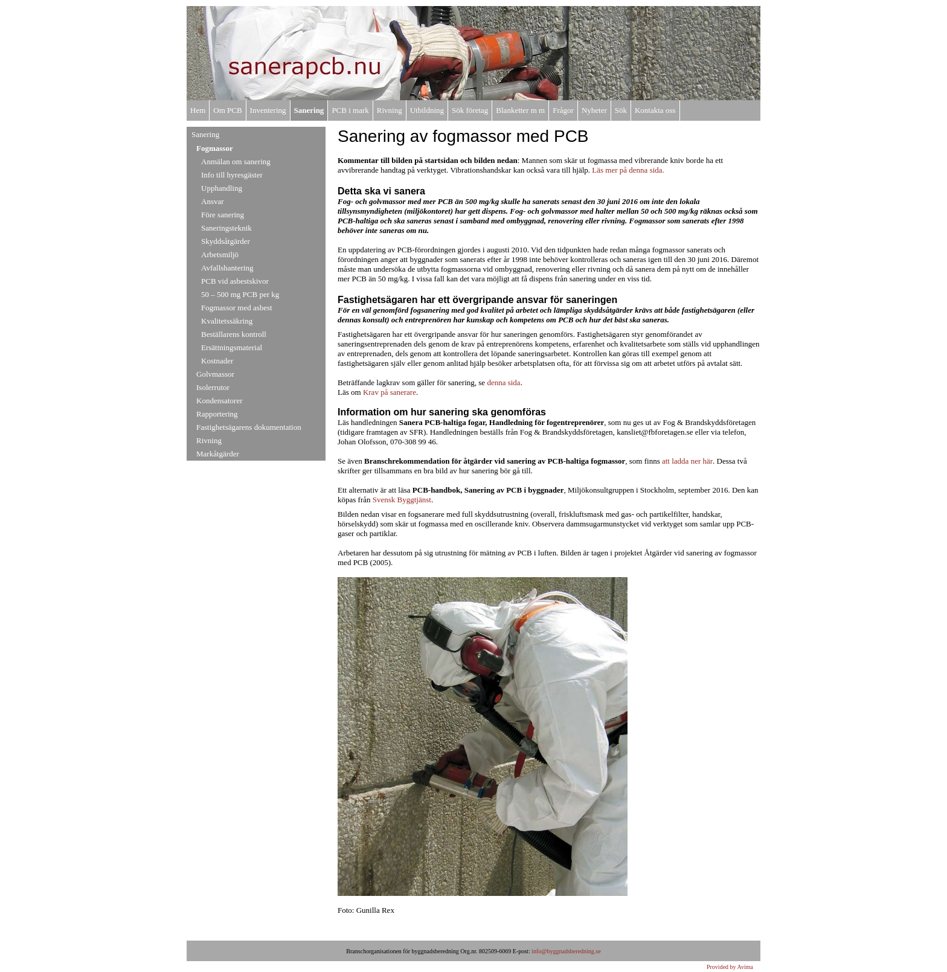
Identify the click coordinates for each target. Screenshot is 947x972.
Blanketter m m (520, 110)
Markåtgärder (217, 453)
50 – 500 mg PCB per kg (240, 294)
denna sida (503, 382)
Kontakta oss (655, 110)
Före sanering (222, 214)
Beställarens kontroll (233, 334)
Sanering (309, 110)
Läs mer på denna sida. (628, 169)
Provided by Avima (730, 967)
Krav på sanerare (389, 392)
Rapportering (217, 413)
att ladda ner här (687, 460)
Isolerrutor (213, 387)
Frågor (563, 110)
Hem (197, 110)
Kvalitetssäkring (226, 320)
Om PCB (227, 110)
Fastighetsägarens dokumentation (248, 427)
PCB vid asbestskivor (235, 281)
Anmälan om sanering (236, 161)
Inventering (268, 110)
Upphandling (221, 188)
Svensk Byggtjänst (402, 499)
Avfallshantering (227, 267)
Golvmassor (215, 374)
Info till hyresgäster (232, 174)
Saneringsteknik (226, 227)
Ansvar (212, 201)
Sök (621, 110)
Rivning (389, 110)
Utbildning (427, 110)
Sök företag (470, 110)
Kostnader (217, 360)
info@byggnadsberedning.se (565, 951)
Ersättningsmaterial (231, 347)
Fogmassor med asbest (236, 307)
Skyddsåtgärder (225, 241)
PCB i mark (350, 110)
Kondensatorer (219, 400)
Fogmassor (214, 148)
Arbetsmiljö (220, 254)
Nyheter (594, 110)
